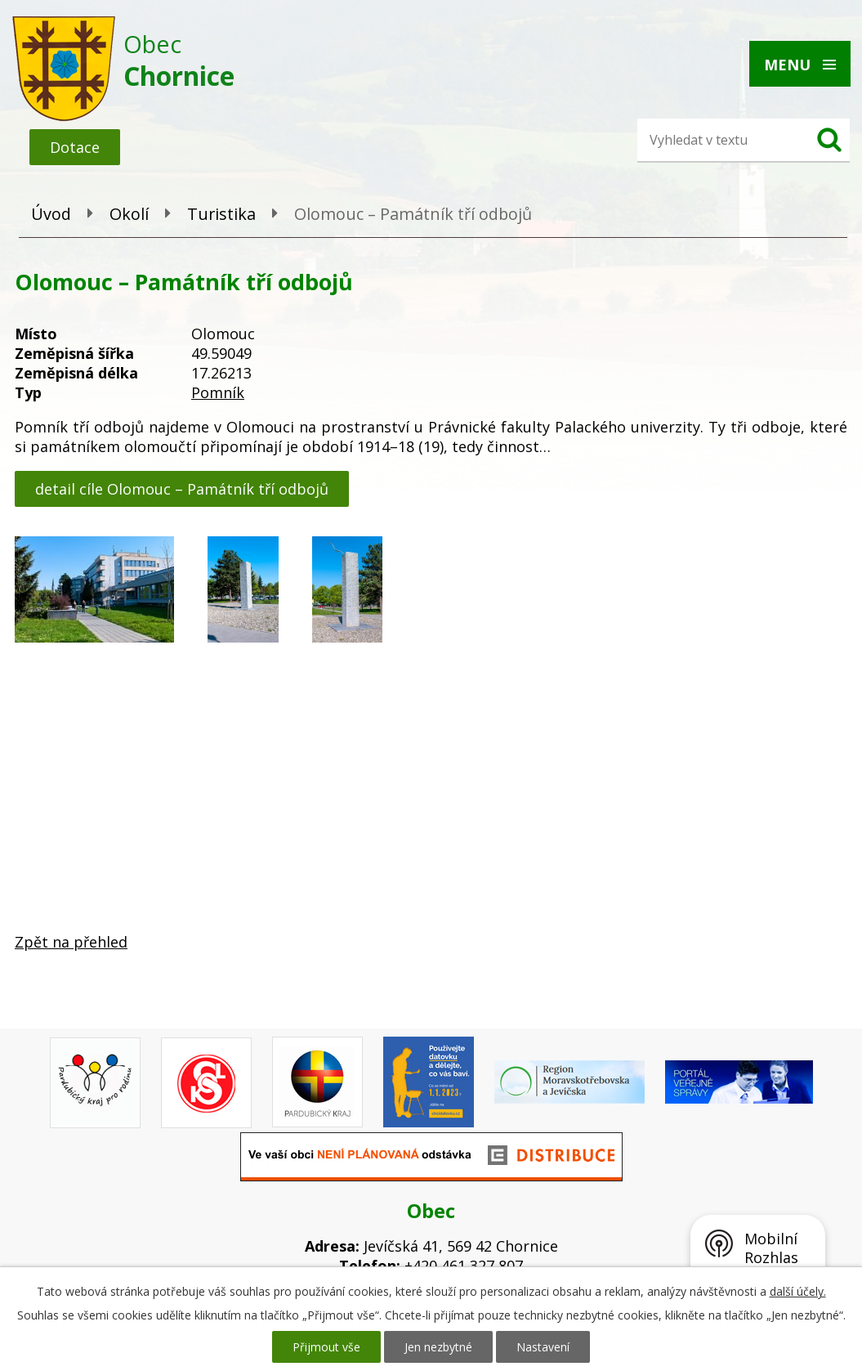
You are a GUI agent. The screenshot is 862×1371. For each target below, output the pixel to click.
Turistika (221, 214)
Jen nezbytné (438, 1347)
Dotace (75, 147)
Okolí (129, 214)
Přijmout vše (326, 1347)
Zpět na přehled (71, 942)
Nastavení (542, 1347)
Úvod (51, 214)
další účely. (798, 1291)
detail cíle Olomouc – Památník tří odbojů (181, 489)
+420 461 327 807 (463, 1265)
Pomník (217, 392)
